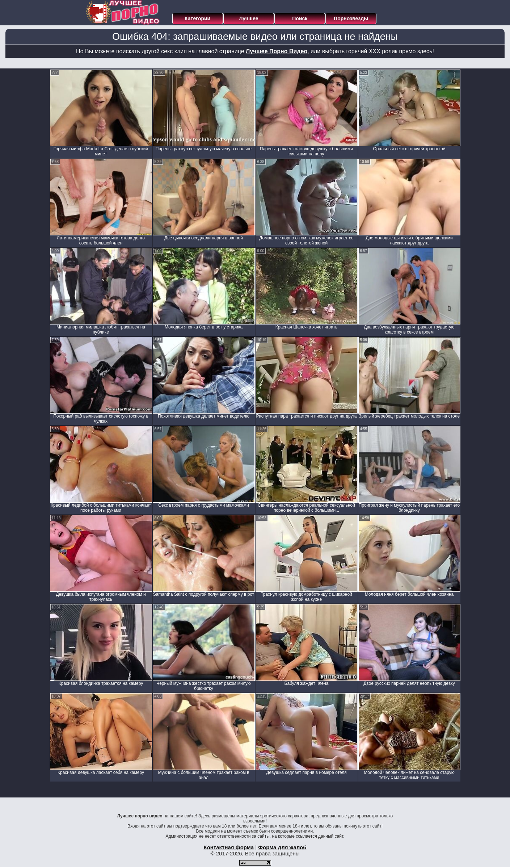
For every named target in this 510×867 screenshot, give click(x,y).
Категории (197, 18)
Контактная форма (228, 847)
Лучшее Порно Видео (276, 51)
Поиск (299, 18)
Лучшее (248, 18)
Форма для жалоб (282, 847)
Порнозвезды (351, 18)
